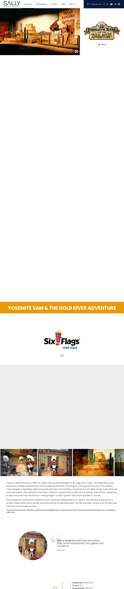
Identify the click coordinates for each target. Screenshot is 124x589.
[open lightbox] (19, 462)
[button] (73, 4)
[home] (11, 4)
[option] (62, 545)
